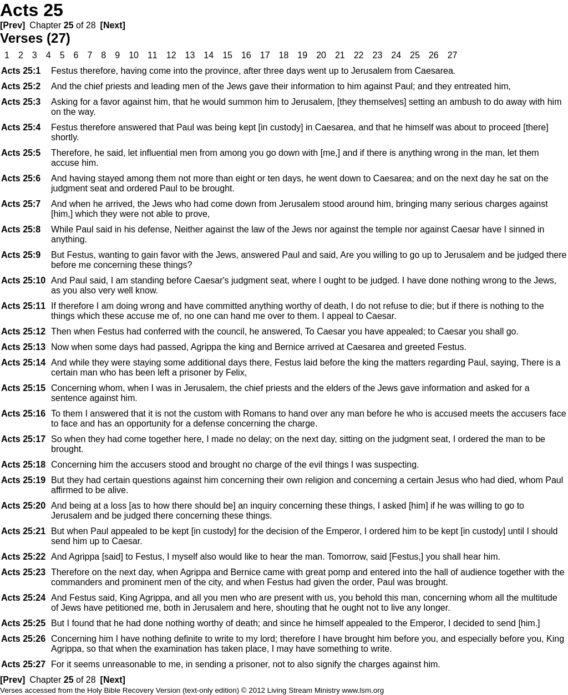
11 (153, 55)
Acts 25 (31, 10)
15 (227, 55)
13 (190, 55)
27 (453, 55)
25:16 (23, 413)
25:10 (23, 280)
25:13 (23, 347)
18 (284, 55)
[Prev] (12, 25)
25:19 (23, 480)
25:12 (23, 331)
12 (171, 55)
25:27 (23, 664)
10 (134, 55)
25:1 (20, 70)
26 (434, 55)
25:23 (23, 572)
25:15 (23, 388)
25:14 (23, 362)
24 (396, 55)
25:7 (20, 204)
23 (378, 55)
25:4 (20, 127)
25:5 (20, 153)
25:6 (20, 178)
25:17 (23, 439)
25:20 (23, 505)
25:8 (20, 229)
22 (359, 55)
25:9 (20, 255)
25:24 (23, 597)
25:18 (23, 464)
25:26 (23, 638)
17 (265, 55)
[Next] (112, 25)
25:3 (20, 101)
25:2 (20, 86)
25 (69, 25)
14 (209, 55)
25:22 (23, 556)
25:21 (23, 531)
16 (246, 55)
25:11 (23, 306)
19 (302, 55)
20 (321, 55)
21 (340, 55)
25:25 (23, 623)
